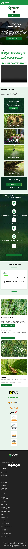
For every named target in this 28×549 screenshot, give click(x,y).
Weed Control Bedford (5, 498)
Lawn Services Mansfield (5, 523)
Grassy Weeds (3, 489)
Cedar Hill (2, 539)
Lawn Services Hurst (4, 497)
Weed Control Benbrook (5, 511)
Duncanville (3, 513)
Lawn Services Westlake (5, 503)
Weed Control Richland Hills (6, 527)
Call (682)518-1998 (5, 2)
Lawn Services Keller (4, 529)
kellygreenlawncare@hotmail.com (8, 3)
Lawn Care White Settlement (6, 533)
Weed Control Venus (4, 524)
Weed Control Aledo (4, 504)
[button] (14, 12)
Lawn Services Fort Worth (5, 507)
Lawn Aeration (3, 485)
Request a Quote (4, 475)
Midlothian (3, 537)
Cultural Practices (4, 471)
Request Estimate (4, 472)
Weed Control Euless (4, 500)
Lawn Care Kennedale (5, 536)
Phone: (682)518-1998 (5, 460)
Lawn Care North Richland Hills (6, 526)
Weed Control (3, 481)
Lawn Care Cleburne (4, 519)
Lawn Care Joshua (4, 530)
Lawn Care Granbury (4, 520)
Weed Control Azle (4, 505)
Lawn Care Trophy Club (5, 501)
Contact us (3, 476)
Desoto (2, 514)
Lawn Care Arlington (4, 510)
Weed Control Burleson (5, 522)
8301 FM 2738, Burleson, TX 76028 (8, 1)
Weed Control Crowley (5, 532)
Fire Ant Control (4, 482)
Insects (2, 491)
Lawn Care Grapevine (4, 495)
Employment (3, 474)
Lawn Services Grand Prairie (6, 508)
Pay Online (3, 469)
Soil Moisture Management (6, 486)
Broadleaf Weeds (4, 488)
